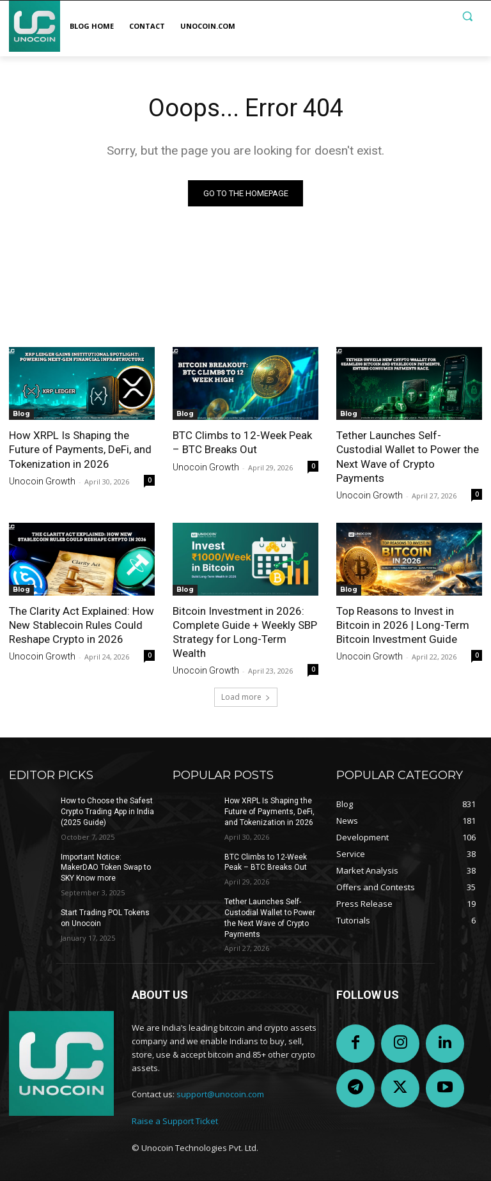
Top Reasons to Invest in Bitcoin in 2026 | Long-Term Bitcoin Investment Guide (402, 625)
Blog (21, 414)
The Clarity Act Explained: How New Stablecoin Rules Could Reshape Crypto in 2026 (81, 625)
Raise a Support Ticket (175, 1121)
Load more (245, 696)
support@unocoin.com (220, 1094)
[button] (467, 16)
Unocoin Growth (42, 481)
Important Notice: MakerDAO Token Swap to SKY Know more (106, 868)
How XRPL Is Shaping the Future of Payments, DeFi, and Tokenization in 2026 (80, 449)
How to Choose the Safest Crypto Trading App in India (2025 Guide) (107, 811)
